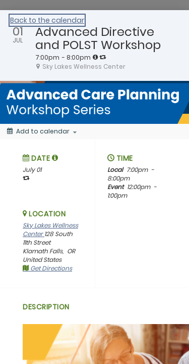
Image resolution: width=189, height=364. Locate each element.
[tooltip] (95, 57)
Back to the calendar (47, 20)
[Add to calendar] (42, 131)
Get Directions (47, 268)
